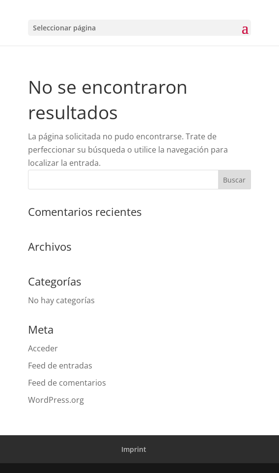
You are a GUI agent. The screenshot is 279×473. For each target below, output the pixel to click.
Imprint (133, 449)
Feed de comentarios (67, 382)
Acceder (43, 348)
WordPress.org (56, 399)
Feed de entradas (60, 365)
